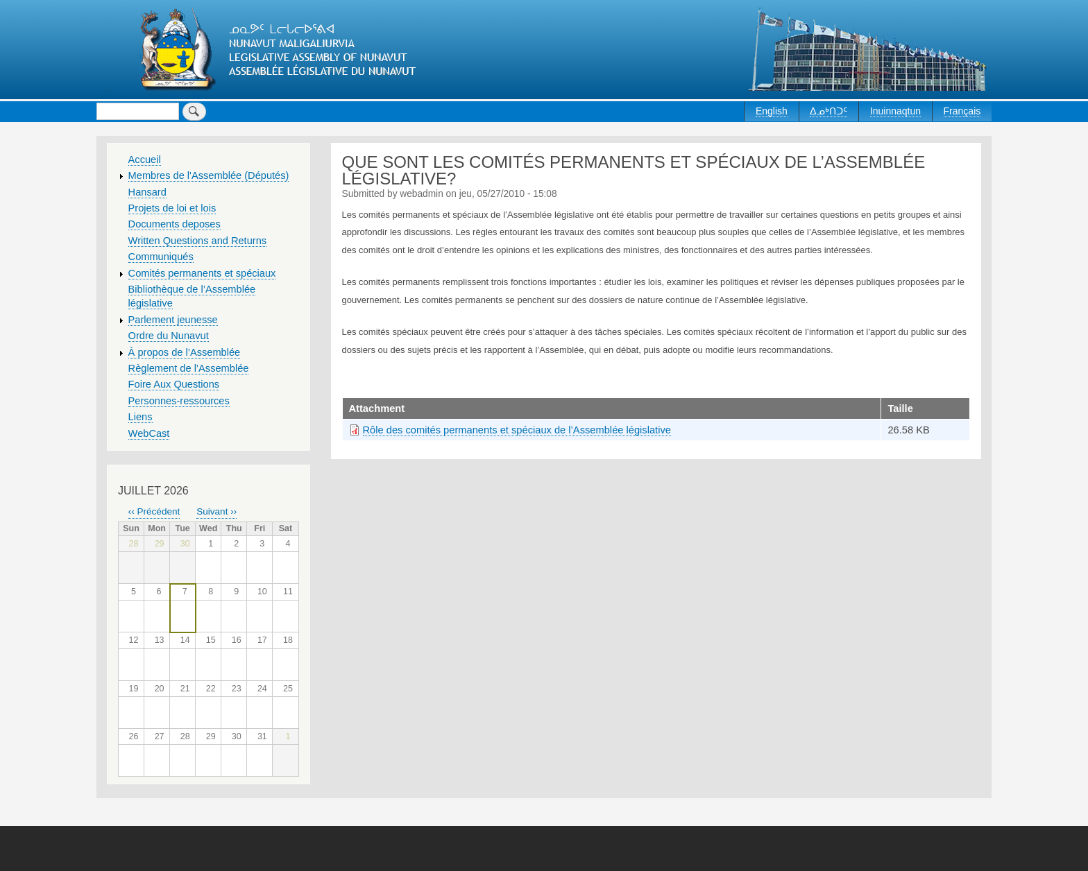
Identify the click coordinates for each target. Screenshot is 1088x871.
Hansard (147, 192)
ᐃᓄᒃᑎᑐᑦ (828, 111)
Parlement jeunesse (173, 319)
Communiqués (161, 256)
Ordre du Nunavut (168, 335)
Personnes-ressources (179, 400)
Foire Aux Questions (174, 384)
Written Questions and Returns (197, 240)
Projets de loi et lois (172, 208)
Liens (140, 416)
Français (962, 111)
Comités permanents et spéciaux (202, 273)
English (772, 111)
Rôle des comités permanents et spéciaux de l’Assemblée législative (517, 430)
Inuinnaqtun (895, 111)
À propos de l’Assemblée (184, 352)
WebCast (149, 433)
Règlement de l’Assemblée (188, 368)
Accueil (144, 159)
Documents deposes (174, 224)
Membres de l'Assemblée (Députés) (208, 175)
